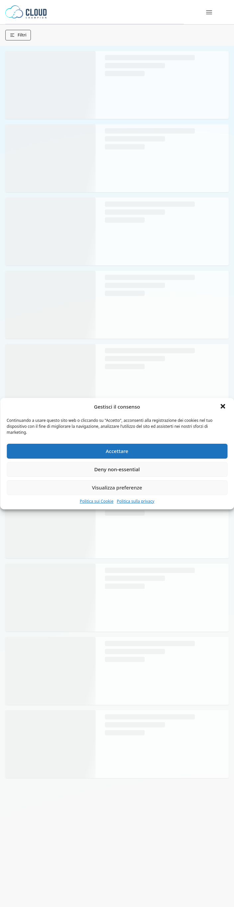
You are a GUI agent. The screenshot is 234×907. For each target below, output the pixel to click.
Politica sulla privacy (135, 501)
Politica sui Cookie (97, 501)
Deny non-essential (117, 469)
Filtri (18, 35)
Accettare (117, 451)
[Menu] (209, 12)
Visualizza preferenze (117, 487)
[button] (223, 407)
